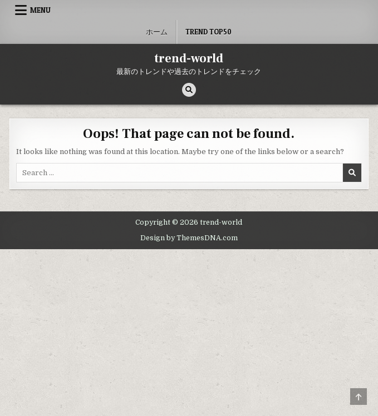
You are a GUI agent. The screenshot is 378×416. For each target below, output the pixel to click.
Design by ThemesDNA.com (189, 238)
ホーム (157, 31)
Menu (40, 10)
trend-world (188, 58)
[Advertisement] (189, 332)
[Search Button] (189, 90)
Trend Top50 (208, 31)
